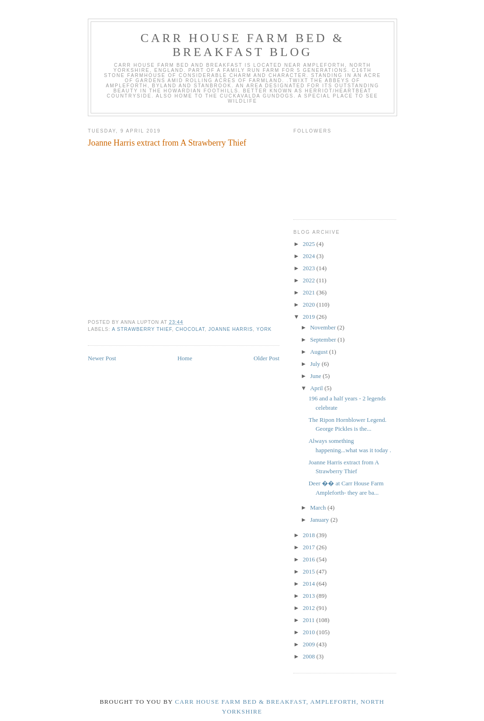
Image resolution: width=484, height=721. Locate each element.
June (316, 375)
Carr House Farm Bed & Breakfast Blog (243, 45)
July (316, 363)
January (320, 519)
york (264, 329)
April (317, 388)
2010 (309, 632)
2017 (309, 547)
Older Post (266, 358)
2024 (309, 255)
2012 (309, 607)
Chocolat (190, 329)
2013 (309, 595)
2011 (309, 619)
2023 (309, 268)
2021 (309, 292)
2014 (309, 583)
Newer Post (102, 358)
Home (185, 358)
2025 (309, 243)
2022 (309, 280)
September (324, 339)
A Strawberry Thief (142, 329)
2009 (309, 644)
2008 (309, 656)
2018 (309, 535)
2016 (309, 559)
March (318, 507)
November (323, 327)
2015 (309, 571)
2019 (309, 316)
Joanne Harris (230, 329)
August (319, 351)
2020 (309, 304)
